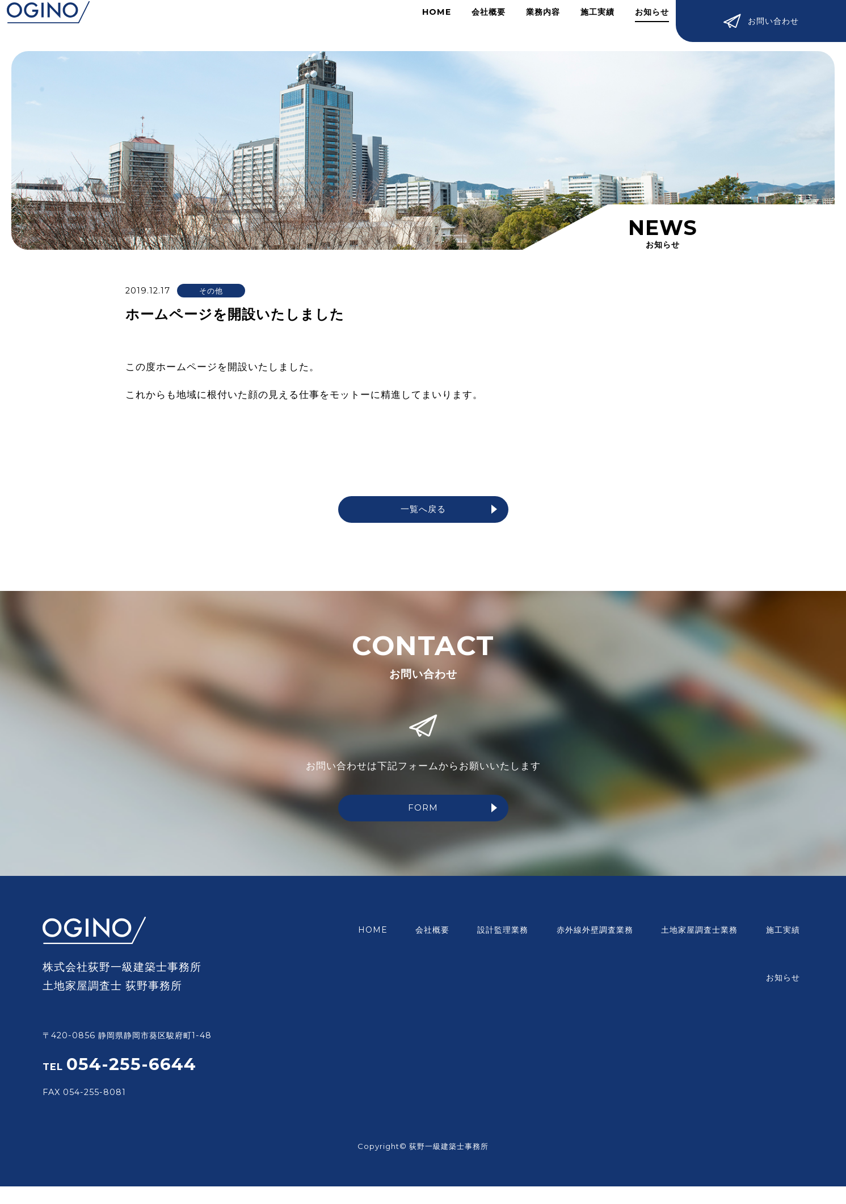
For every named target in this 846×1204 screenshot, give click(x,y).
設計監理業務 (474, 933)
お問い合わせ (761, 22)
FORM (452, 813)
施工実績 (587, 25)
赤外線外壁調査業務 (559, 933)
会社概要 (478, 25)
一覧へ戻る (447, 511)
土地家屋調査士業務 (656, 933)
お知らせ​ (642, 25)
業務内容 (533, 25)
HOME (426, 25)
